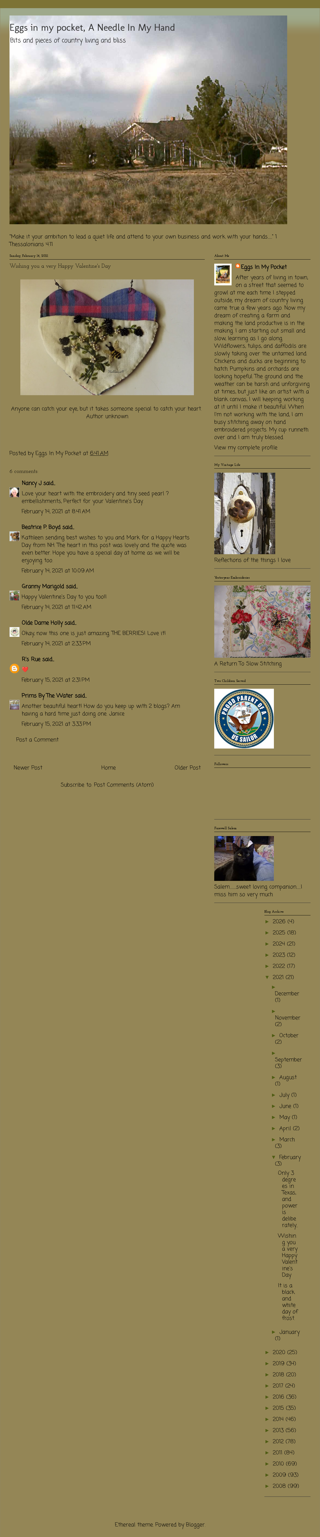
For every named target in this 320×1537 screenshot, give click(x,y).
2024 (280, 944)
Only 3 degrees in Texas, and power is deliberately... (288, 1199)
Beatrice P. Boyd (41, 527)
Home (108, 768)
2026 (280, 922)
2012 (279, 1442)
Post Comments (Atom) (124, 785)
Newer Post (28, 768)
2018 (279, 1375)
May (285, 1117)
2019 (279, 1364)
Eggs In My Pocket (264, 267)
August (288, 1077)
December (287, 994)
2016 (279, 1397)
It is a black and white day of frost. (288, 1302)
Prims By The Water (47, 696)
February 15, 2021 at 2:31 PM (56, 680)
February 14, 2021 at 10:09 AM (58, 571)
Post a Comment (37, 740)
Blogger (195, 1525)
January (289, 1332)
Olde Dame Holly (42, 623)
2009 (280, 1475)
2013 (279, 1430)
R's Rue (31, 659)
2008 (280, 1486)
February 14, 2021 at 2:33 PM (56, 644)
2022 (280, 966)
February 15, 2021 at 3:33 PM (56, 724)
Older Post (188, 768)
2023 (280, 955)
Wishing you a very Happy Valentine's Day (287, 1255)
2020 (280, 1352)
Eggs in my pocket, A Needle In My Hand (92, 27)
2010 (279, 1464)
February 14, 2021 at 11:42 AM (56, 607)
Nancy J (31, 483)
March (287, 1140)
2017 (279, 1386)
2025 (280, 933)
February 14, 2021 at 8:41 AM (56, 511)
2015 (279, 1408)
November (287, 1018)
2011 (278, 1453)
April (286, 1128)
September (288, 1060)
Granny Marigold (43, 586)
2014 (279, 1419)
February (290, 1157)
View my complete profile (245, 448)
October (289, 1035)
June (286, 1106)
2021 (279, 977)
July (285, 1095)
